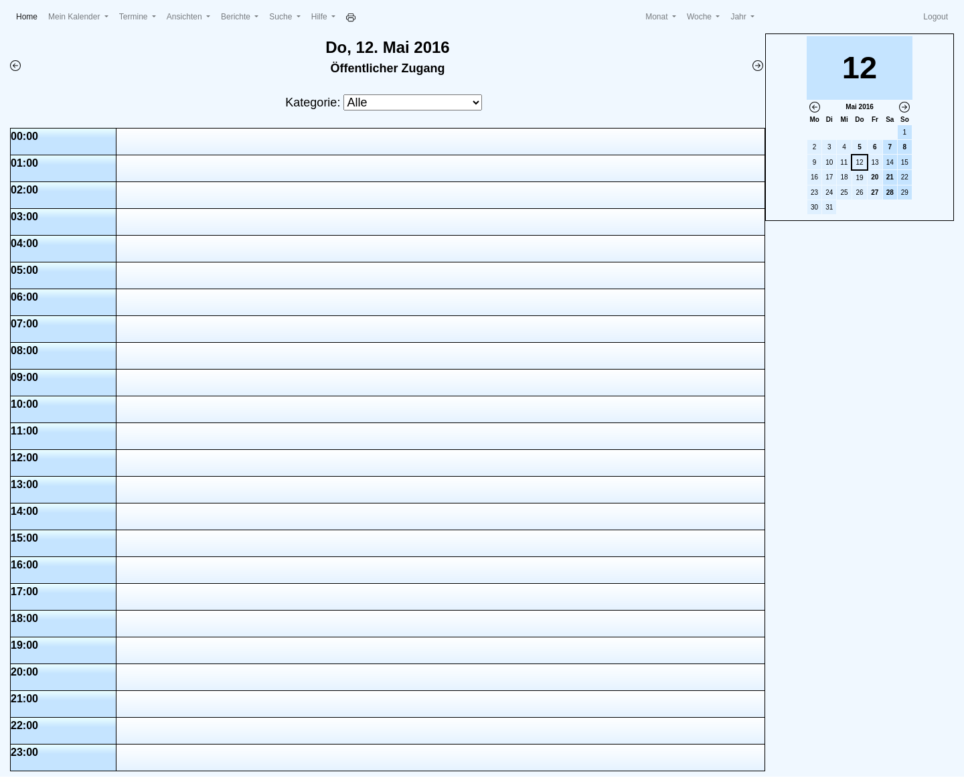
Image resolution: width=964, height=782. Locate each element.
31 (829, 207)
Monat (657, 16)
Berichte (236, 16)
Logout (935, 16)
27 (874, 192)
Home (29, 15)
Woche (700, 16)
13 (875, 162)
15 (904, 162)
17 (829, 177)
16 (814, 177)
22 (904, 177)
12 (859, 162)
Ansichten (185, 16)
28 (890, 192)
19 (859, 177)
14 (890, 162)
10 (829, 162)
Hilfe (320, 16)
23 (814, 192)
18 (844, 177)
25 (844, 192)
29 (904, 192)
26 (859, 192)
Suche (281, 16)
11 (844, 162)
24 (829, 192)
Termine (134, 16)
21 (890, 177)
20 (874, 177)
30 (814, 207)
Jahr (739, 16)
